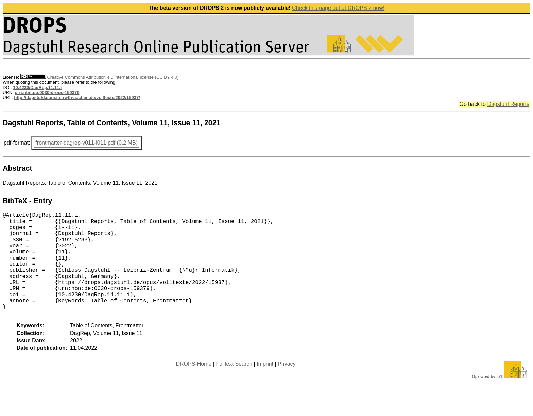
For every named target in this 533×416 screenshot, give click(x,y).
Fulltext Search (234, 386)
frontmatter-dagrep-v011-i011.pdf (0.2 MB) (86, 143)
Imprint (265, 386)
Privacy (286, 386)
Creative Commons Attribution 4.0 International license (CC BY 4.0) (99, 77)
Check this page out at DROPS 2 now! (338, 8)
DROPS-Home (193, 386)
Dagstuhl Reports (508, 104)
